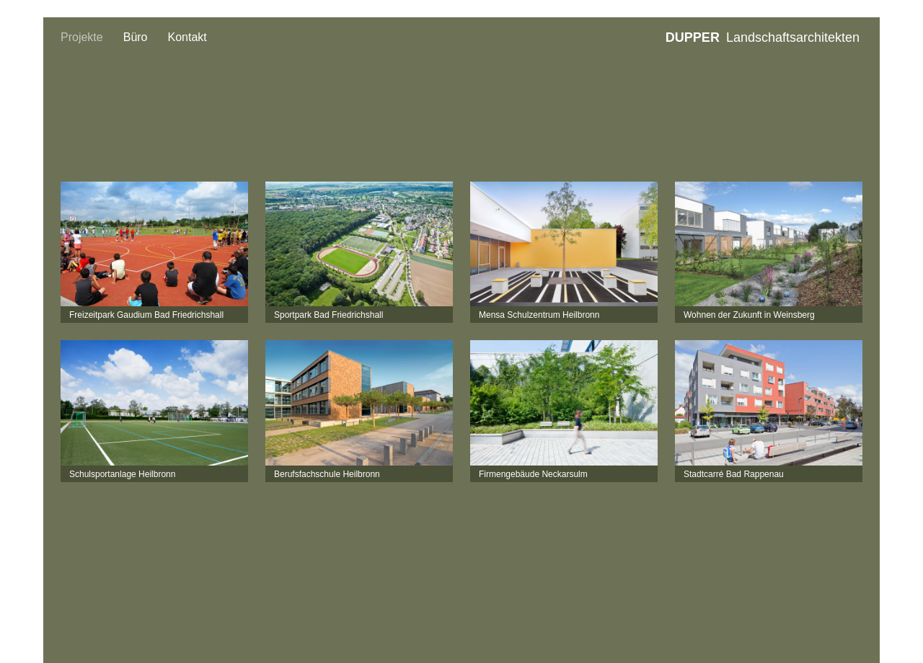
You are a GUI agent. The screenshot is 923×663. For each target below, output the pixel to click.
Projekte (82, 37)
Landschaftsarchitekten (763, 37)
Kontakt (187, 37)
